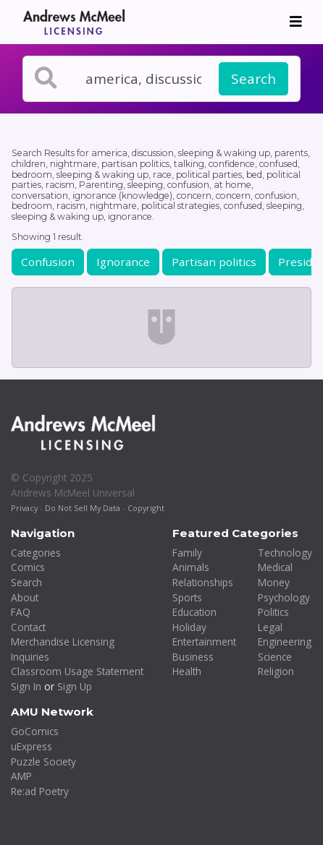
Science (275, 657)
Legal (270, 627)
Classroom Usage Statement (77, 671)
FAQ (20, 612)
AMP (21, 776)
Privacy (24, 507)
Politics (273, 612)
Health (186, 671)
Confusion (48, 261)
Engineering (284, 641)
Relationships (202, 582)
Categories (36, 552)
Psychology (284, 597)
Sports (187, 597)
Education (194, 612)
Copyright (145, 507)
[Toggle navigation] (295, 22)
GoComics (35, 731)
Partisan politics (214, 261)
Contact (28, 627)
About (24, 597)
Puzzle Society (43, 761)
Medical (275, 567)
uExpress (31, 746)
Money (274, 582)
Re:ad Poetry (40, 791)
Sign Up (74, 686)
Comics (28, 567)
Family (187, 552)
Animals (190, 567)
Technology (285, 552)
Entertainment (204, 641)
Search (253, 78)
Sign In (26, 686)
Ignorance (123, 261)
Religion (276, 671)
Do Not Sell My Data (82, 507)
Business (193, 657)
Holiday (189, 627)
